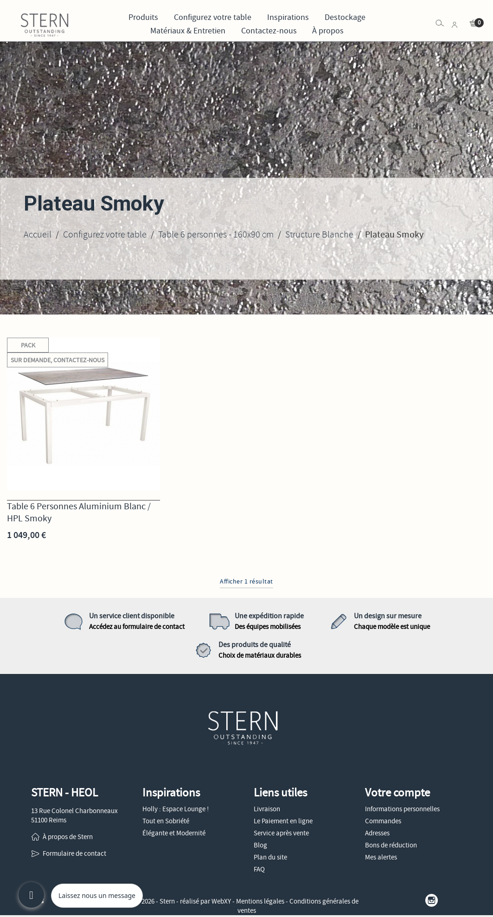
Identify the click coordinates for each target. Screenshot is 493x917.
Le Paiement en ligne (283, 821)
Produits (143, 17)
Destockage (345, 17)
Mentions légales (260, 901)
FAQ (259, 869)
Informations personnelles (402, 809)
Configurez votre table (212, 17)
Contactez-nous (269, 31)
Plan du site (270, 857)
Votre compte (397, 792)
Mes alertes (381, 857)
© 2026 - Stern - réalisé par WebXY (183, 901)
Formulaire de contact (74, 853)
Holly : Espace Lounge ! (175, 809)
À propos (328, 31)
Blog (260, 845)
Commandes (383, 821)
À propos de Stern (68, 836)
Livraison (267, 809)
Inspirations (288, 17)
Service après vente (281, 833)
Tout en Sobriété (165, 821)
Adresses (377, 833)
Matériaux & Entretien (187, 31)
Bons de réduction (391, 845)
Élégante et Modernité (173, 833)
